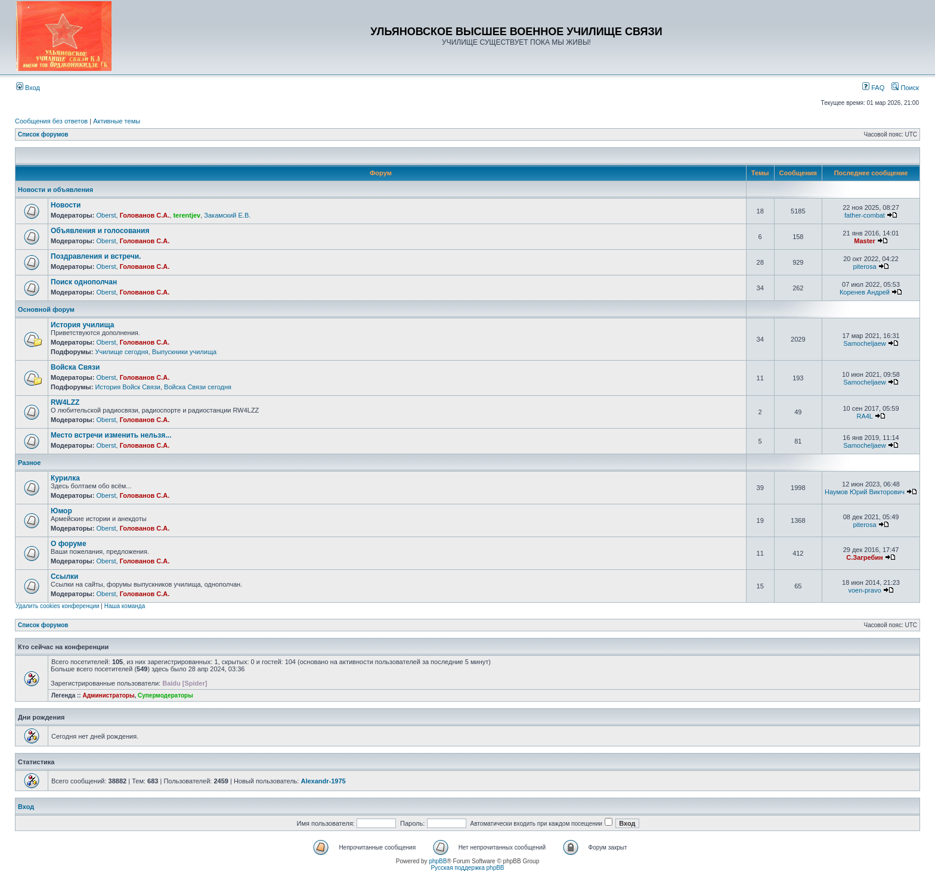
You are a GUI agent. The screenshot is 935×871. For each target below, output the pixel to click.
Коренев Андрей (865, 292)
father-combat (864, 215)
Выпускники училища (184, 351)
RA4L (864, 416)
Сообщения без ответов (51, 121)
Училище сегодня (121, 351)
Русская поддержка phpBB (467, 867)
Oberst (106, 215)
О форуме (68, 544)
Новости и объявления (55, 189)
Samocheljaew (864, 343)
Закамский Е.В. (227, 215)
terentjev (186, 215)
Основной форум (46, 309)
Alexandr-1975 (323, 781)
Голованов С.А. (145, 215)
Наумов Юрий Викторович (865, 491)
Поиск (905, 87)
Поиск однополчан (84, 282)
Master (864, 240)
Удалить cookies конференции (58, 606)
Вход (28, 87)
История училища (82, 325)
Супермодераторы (165, 695)
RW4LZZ (65, 402)
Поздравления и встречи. (96, 256)
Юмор (61, 511)
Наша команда (124, 606)
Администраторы (108, 695)
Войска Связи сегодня (197, 386)
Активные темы (116, 121)
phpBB (438, 861)
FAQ (873, 87)
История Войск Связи (127, 386)
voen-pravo (864, 590)
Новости (66, 205)
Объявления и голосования (100, 231)
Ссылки (64, 576)
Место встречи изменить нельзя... (111, 435)
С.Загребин (864, 557)
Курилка (65, 478)
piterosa (864, 266)
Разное (29, 462)
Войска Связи (75, 367)
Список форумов (43, 134)
